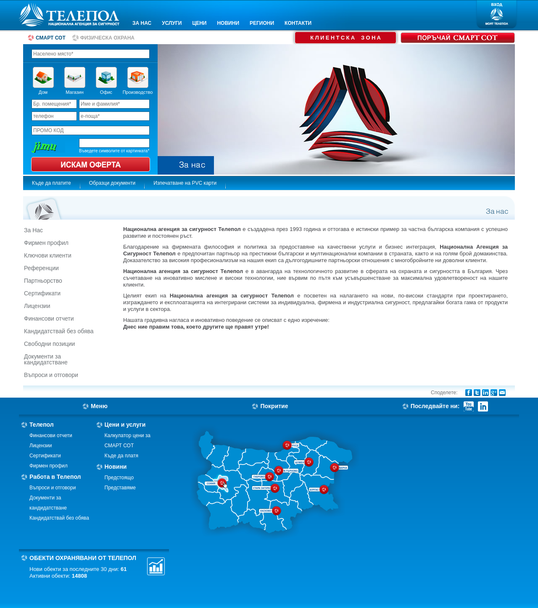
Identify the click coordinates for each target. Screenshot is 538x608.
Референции (41, 268)
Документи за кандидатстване (46, 359)
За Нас (33, 230)
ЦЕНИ (199, 23)
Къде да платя (121, 456)
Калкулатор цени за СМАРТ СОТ (128, 441)
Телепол (41, 424)
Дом (43, 92)
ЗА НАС (141, 23)
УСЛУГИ (172, 23)
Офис (106, 92)
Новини (116, 466)
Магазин (74, 92)
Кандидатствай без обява (59, 331)
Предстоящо (119, 478)
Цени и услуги (125, 424)
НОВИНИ (228, 23)
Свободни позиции (49, 343)
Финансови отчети (49, 318)
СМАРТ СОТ (51, 38)
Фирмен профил (46, 242)
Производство (138, 92)
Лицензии (37, 306)
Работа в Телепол (55, 476)
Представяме (120, 488)
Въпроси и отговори (51, 375)
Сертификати (42, 293)
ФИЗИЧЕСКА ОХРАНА (107, 38)
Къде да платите (51, 183)
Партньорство (43, 280)
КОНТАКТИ (298, 23)
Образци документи (112, 183)
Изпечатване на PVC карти (184, 183)
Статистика (156, 566)
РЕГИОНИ (262, 23)
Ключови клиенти (47, 255)
